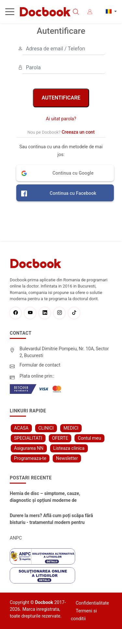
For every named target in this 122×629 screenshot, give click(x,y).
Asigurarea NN (29, 448)
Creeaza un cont (77, 132)
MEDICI (70, 428)
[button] (65, 173)
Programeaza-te (30, 458)
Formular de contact (40, 365)
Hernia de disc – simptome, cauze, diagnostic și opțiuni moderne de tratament (45, 497)
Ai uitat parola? (61, 118)
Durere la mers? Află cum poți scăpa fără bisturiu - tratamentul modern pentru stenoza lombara (51, 519)
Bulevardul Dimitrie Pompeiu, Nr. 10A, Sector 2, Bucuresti (64, 352)
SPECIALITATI (28, 438)
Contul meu (89, 438)
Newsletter (67, 458)
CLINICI (46, 428)
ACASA (21, 428)
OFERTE (60, 438)
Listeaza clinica (69, 448)
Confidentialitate (92, 603)
